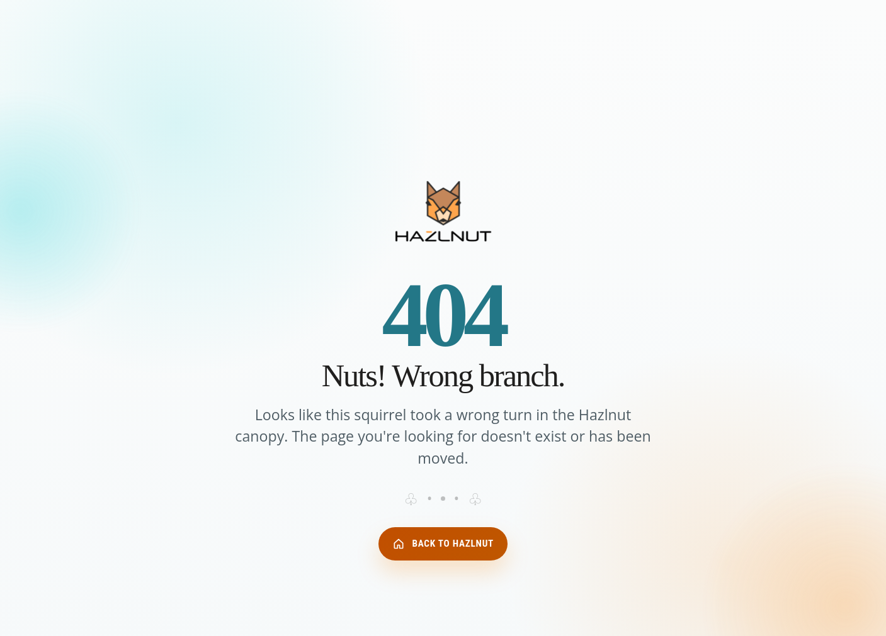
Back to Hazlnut (443, 543)
